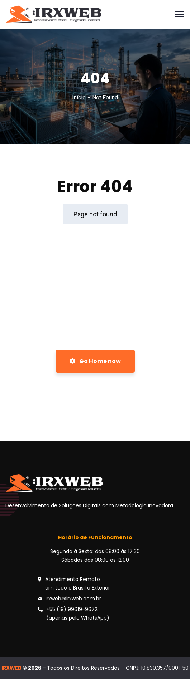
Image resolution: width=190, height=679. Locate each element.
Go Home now (95, 361)
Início (79, 97)
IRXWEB (11, 667)
